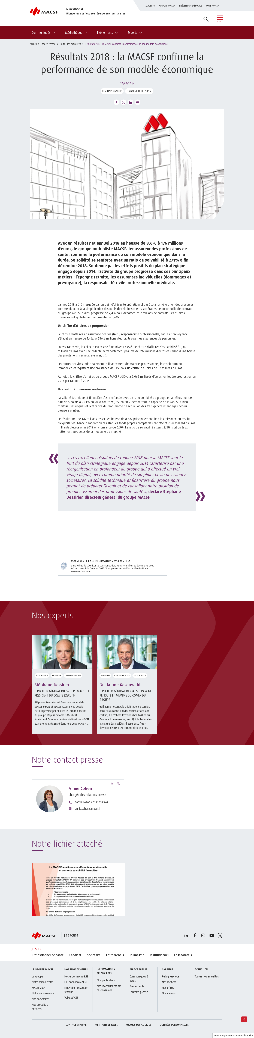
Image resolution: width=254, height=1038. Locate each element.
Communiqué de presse (139, 90)
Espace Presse (48, 43)
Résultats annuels (112, 90)
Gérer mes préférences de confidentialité (233, 1035)
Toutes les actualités (70, 43)
